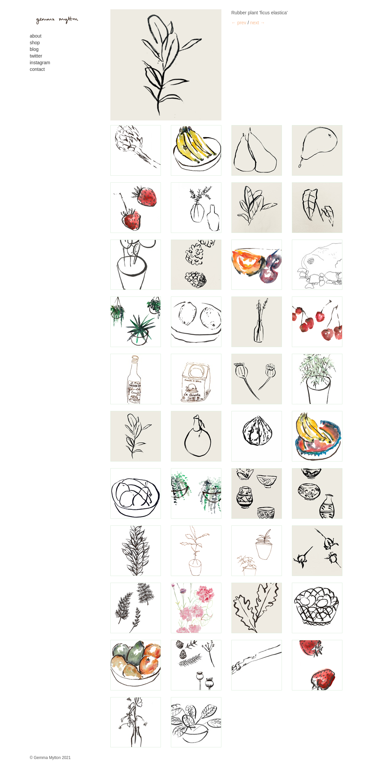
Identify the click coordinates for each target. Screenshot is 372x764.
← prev (238, 22)
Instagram (40, 62)
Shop (35, 42)
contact (37, 69)
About (36, 36)
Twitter (36, 56)
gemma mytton (55, 19)
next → (257, 22)
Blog (34, 49)
